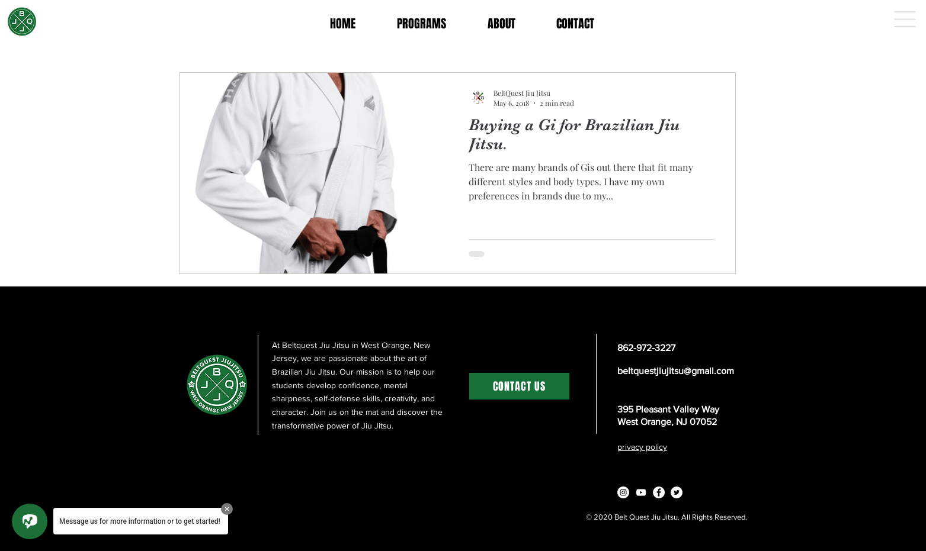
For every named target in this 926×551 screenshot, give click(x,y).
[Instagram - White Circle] (623, 492)
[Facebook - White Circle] (659, 492)
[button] (905, 19)
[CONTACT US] (519, 386)
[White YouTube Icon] (641, 492)
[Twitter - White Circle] (677, 492)
